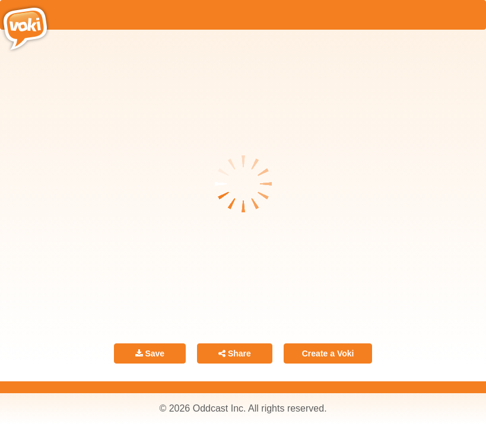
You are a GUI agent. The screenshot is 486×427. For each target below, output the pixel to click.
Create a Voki (328, 353)
